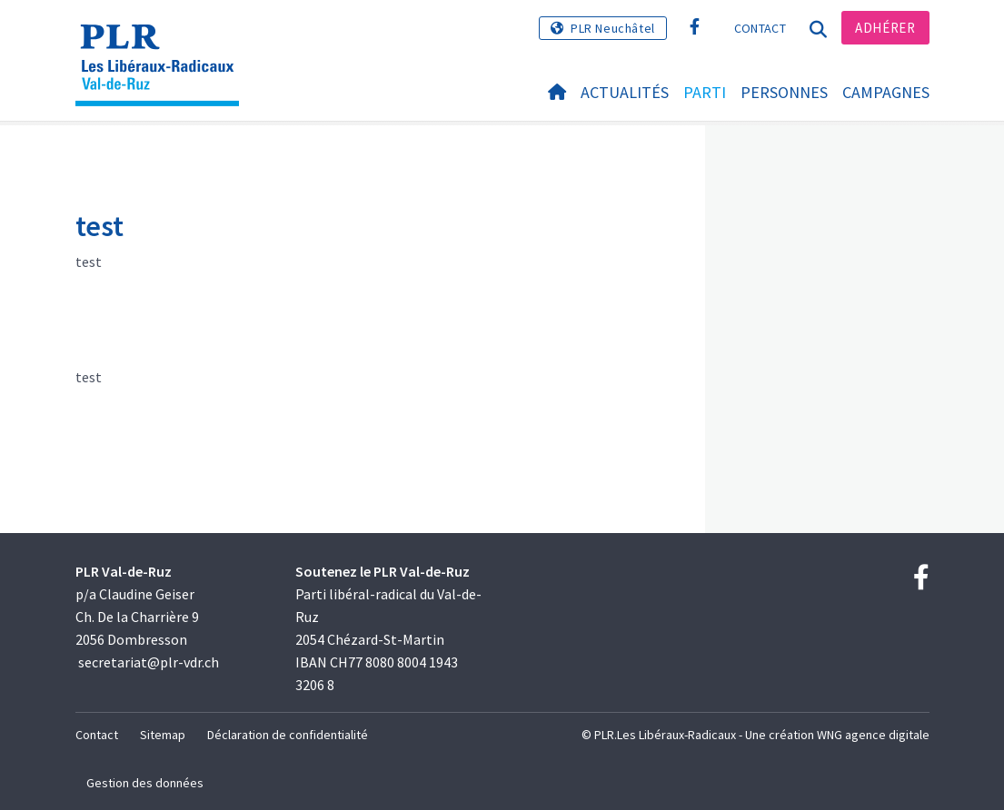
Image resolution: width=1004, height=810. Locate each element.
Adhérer (885, 27)
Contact (760, 28)
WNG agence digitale (873, 734)
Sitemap (162, 734)
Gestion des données (145, 783)
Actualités (625, 92)
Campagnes (885, 92)
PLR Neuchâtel (613, 28)
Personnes (784, 92)
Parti (704, 92)
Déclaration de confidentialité (287, 734)
